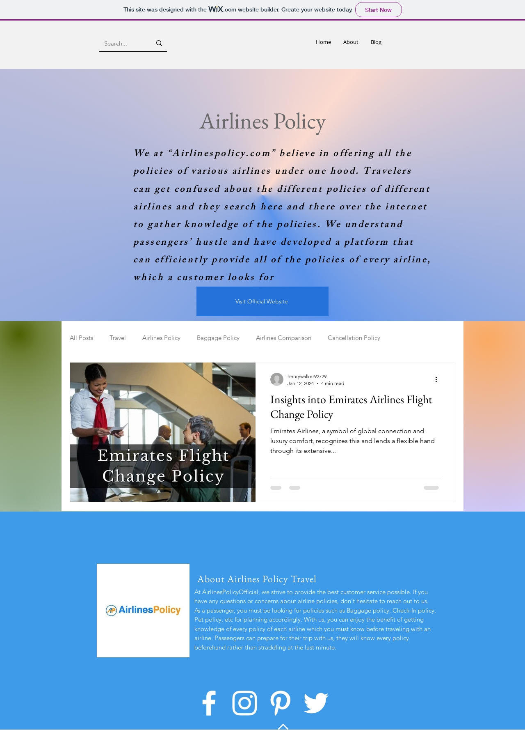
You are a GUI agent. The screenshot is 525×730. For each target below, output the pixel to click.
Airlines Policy (161, 338)
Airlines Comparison (283, 338)
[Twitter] (316, 703)
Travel (118, 338)
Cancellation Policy (354, 338)
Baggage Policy (218, 338)
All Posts (81, 338)
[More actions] (439, 379)
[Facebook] (209, 703)
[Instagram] (244, 703)
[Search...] (121, 43)
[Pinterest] (280, 703)
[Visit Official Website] (262, 301)
